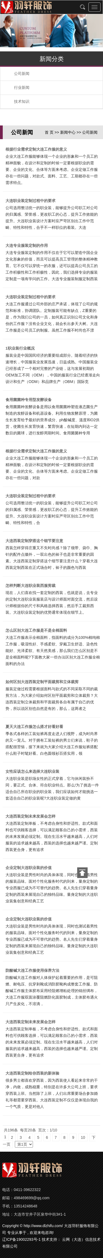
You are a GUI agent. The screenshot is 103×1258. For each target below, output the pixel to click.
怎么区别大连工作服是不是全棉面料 (36, 630)
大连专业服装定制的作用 (26, 245)
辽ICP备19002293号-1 (21, 1239)
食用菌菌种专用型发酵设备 (28, 399)
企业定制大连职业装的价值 (28, 867)
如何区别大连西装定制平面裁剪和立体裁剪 (42, 682)
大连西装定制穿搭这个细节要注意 (34, 541)
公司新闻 (21, 74)
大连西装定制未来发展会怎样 (30, 816)
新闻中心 (68, 132)
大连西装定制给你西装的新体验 (32, 1073)
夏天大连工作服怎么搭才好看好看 (34, 726)
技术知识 (21, 102)
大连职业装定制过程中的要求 (30, 200)
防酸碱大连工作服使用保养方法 (32, 970)
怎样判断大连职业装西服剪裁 (30, 585)
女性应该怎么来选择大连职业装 (32, 771)
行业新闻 (21, 88)
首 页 (49, 132)
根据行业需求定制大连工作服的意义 (36, 149)
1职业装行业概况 (20, 348)
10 (83, 1137)
